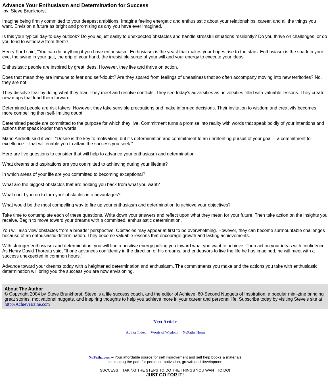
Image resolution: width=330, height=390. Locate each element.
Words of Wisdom (164, 332)
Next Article (165, 321)
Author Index (136, 332)
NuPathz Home (194, 332)
